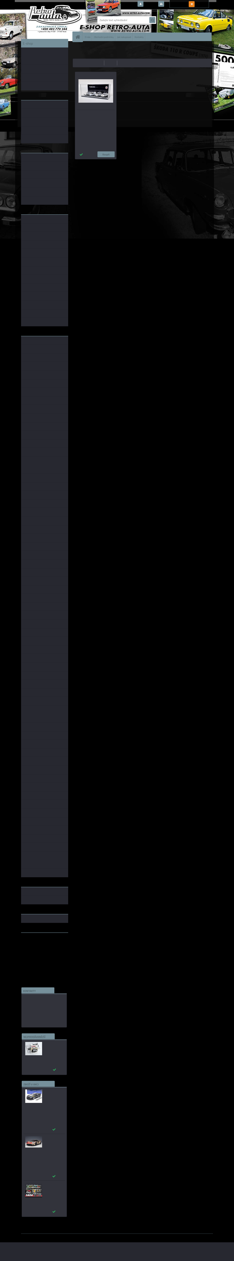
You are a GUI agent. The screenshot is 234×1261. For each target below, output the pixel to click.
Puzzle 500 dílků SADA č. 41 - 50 (52, 1186)
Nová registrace (174, 4)
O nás (87, 37)
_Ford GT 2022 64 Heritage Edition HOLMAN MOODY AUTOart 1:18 (53, 1143)
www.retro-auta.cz (32, 941)
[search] (152, 20)
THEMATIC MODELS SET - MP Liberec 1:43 (95, 114)
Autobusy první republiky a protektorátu (51, 1047)
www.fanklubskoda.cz (34, 943)
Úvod (77, 46)
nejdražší (110, 63)
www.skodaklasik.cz (33, 946)
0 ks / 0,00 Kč (203, 3)
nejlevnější (97, 63)
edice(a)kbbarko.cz (35, 1014)
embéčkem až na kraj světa (36, 949)
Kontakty (139, 37)
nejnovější (124, 63)
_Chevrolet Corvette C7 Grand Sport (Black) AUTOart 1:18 (53, 1096)
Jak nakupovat (124, 37)
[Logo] (44, 20)
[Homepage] (79, 36)
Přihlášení (150, 4)
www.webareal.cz (56, 1236)
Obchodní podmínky (104, 37)
